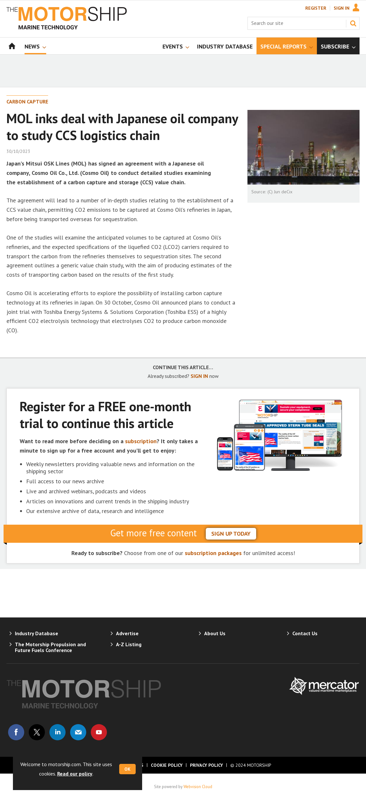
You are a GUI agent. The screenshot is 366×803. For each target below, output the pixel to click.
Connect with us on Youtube (98, 732)
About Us (214, 633)
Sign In (342, 8)
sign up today (231, 533)
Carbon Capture (27, 101)
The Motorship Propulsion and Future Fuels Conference (50, 647)
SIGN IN (199, 376)
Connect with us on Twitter (36, 732)
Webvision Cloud (197, 786)
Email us (78, 732)
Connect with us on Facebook (16, 732)
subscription (141, 441)
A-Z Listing (128, 644)
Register (315, 8)
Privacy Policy (206, 765)
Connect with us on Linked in (57, 732)
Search (353, 23)
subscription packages (213, 553)
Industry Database (36, 633)
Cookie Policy (167, 765)
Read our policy (74, 773)
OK (127, 769)
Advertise (127, 633)
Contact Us (305, 633)
